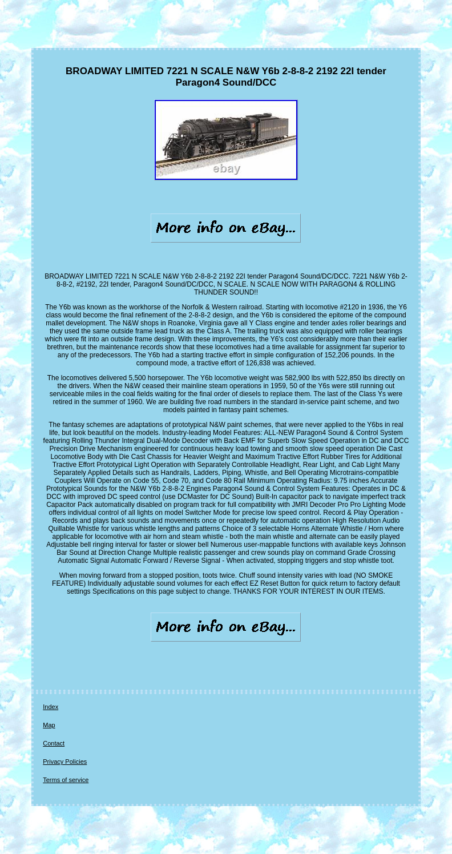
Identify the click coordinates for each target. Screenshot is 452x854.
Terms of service (65, 779)
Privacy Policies (65, 761)
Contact (53, 743)
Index (50, 706)
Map (49, 725)
